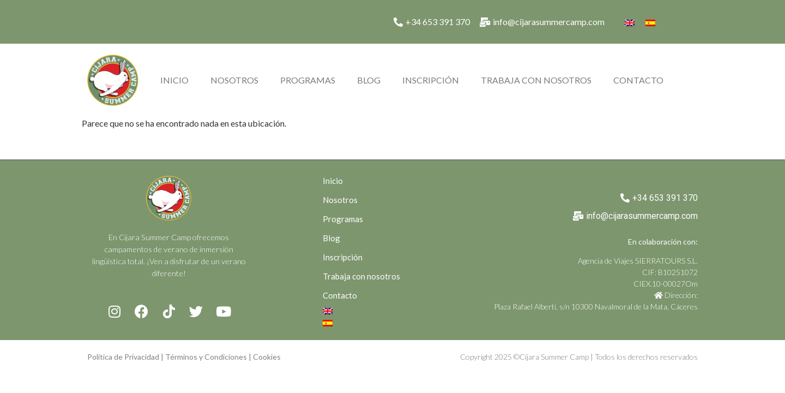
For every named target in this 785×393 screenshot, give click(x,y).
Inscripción (430, 80)
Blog (369, 80)
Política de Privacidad (123, 356)
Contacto (638, 80)
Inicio (174, 80)
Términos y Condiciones (206, 356)
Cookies (267, 356)
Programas (307, 80)
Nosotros (234, 80)
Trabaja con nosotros (536, 80)
